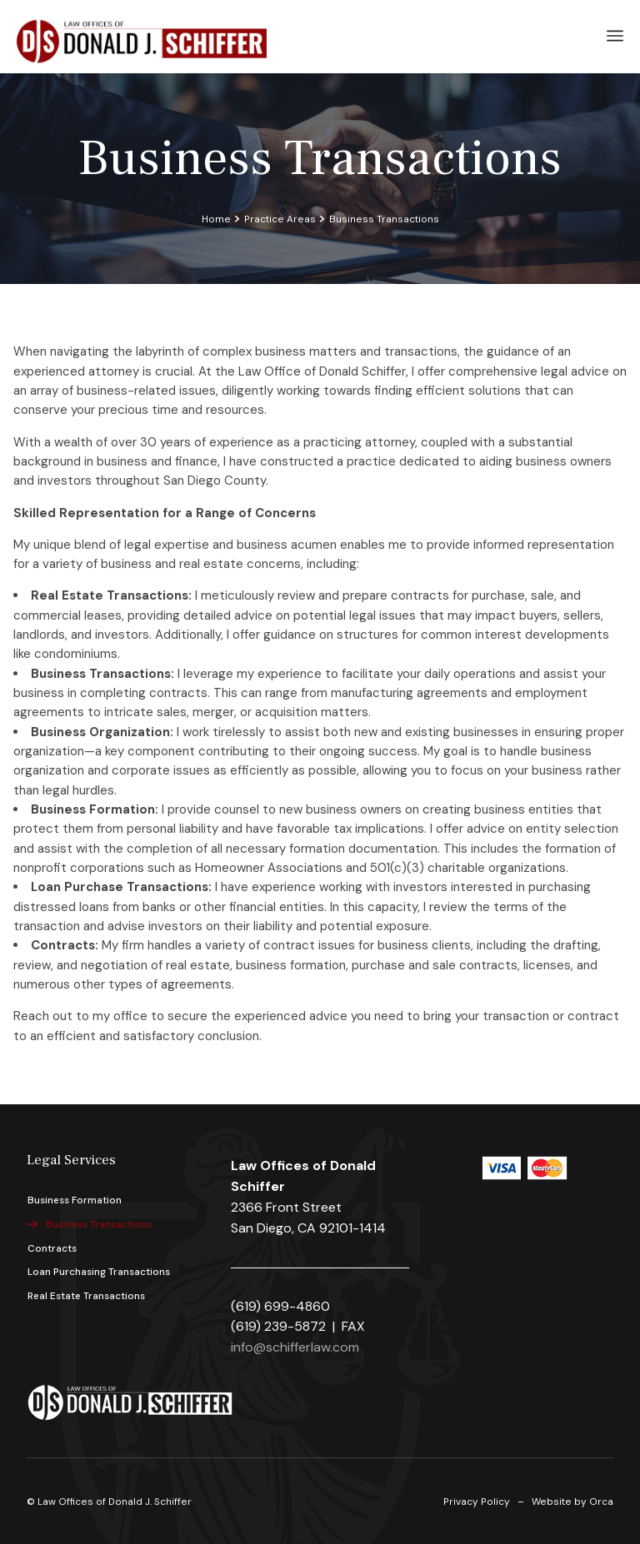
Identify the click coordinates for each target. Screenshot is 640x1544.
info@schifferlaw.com (295, 1347)
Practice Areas (280, 219)
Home (216, 219)
